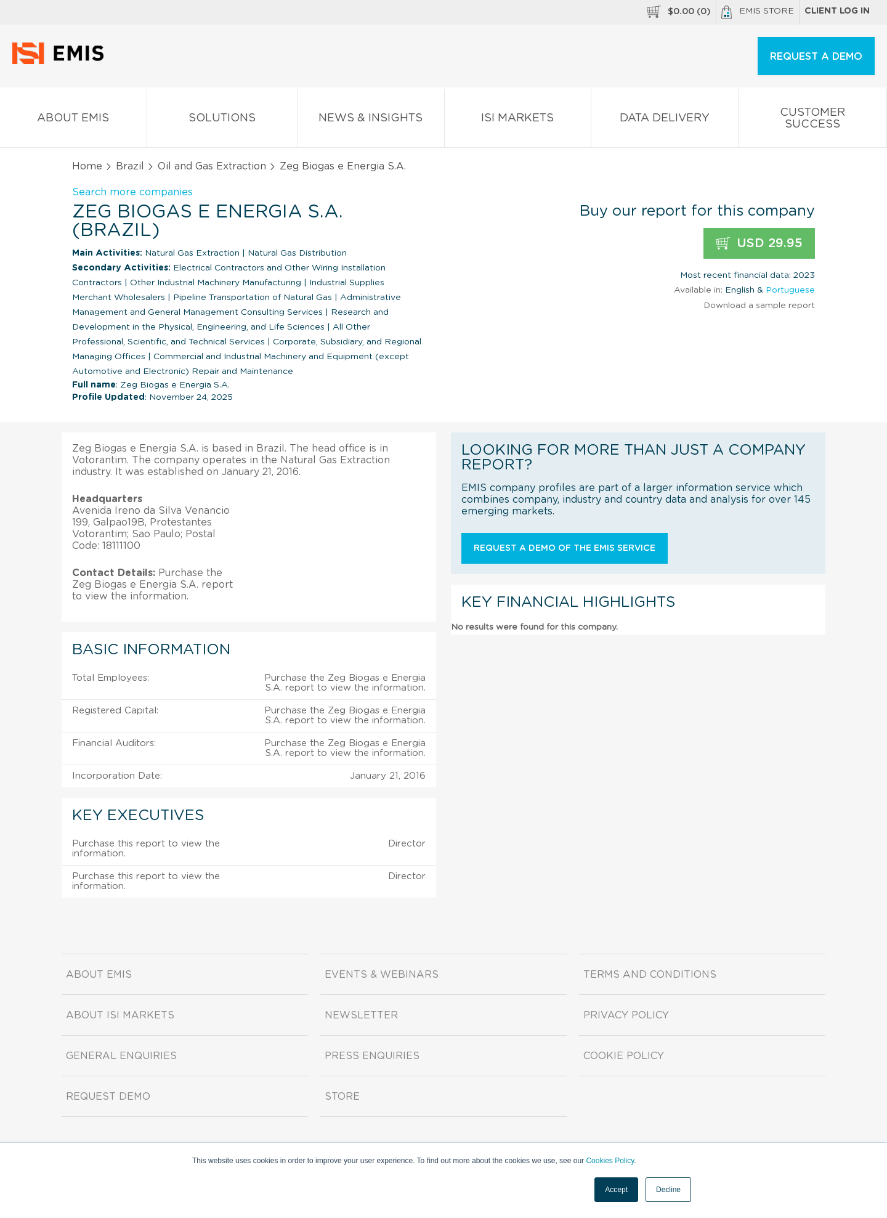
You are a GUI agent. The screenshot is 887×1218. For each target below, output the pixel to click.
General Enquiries (121, 1056)
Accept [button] (616, 1189)
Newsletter (361, 1015)
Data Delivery (665, 120)
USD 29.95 (759, 243)
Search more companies (132, 192)
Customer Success (813, 120)
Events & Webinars (382, 975)
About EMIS (73, 120)
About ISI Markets (120, 1015)
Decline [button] (668, 1189)
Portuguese (790, 290)
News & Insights (371, 120)
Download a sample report (759, 305)
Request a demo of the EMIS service (564, 548)
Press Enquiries (372, 1056)
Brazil (130, 166)
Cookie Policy (623, 1056)
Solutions (222, 120)
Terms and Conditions (649, 975)
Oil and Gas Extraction (212, 166)
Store (342, 1097)
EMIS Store (757, 12)
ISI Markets (518, 120)
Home (87, 166)
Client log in (837, 11)
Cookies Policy (610, 1160)
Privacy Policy (626, 1015)
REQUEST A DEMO (816, 57)
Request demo (108, 1097)
